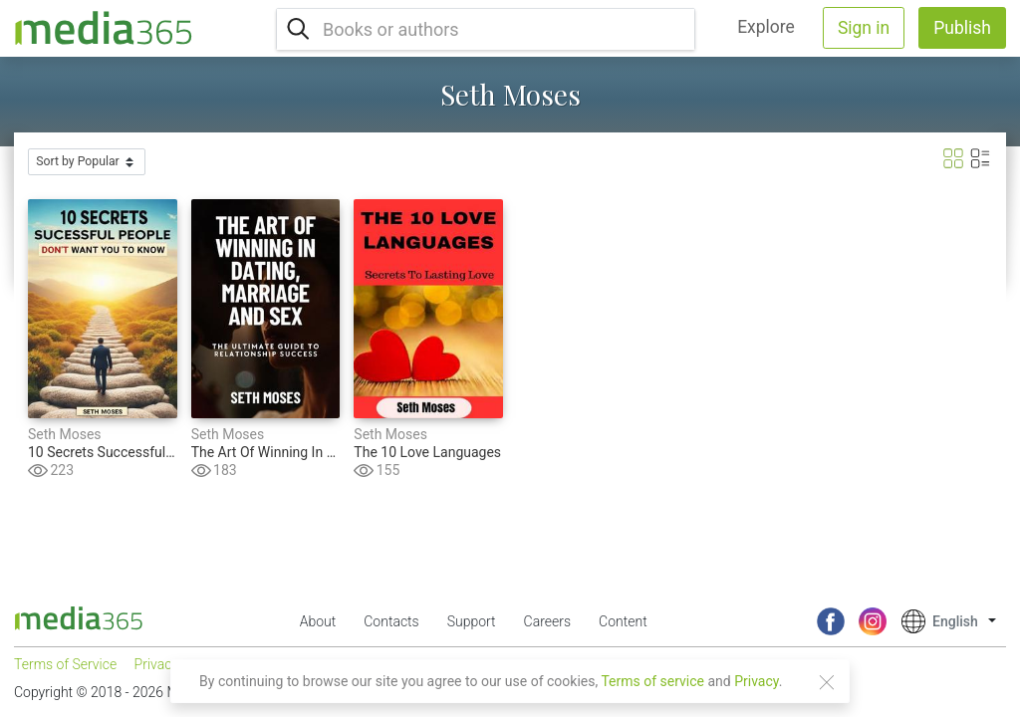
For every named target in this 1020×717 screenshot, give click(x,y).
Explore (766, 27)
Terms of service (652, 681)
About (318, 621)
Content (623, 621)
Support (471, 621)
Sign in (864, 28)
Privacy (756, 681)
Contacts (391, 621)
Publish (962, 28)
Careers (547, 621)
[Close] (827, 682)
